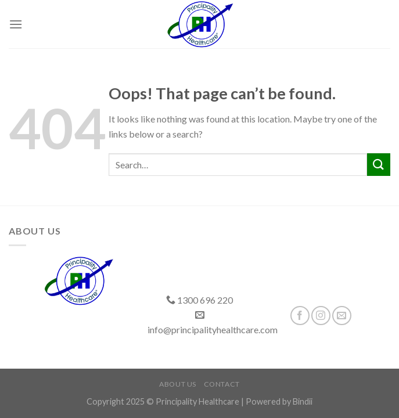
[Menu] (16, 24)
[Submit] (378, 164)
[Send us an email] (341, 315)
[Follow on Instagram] (320, 315)
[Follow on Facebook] (300, 315)
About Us (177, 384)
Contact (222, 384)
